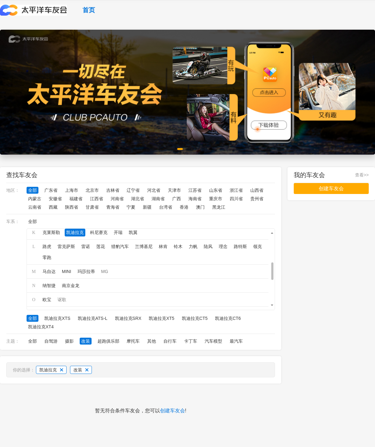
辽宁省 (133, 190)
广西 (176, 198)
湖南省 (158, 198)
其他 (151, 341)
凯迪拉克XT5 (161, 318)
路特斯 (240, 246)
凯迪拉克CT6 (228, 318)
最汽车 (236, 341)
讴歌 (62, 299)
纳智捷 (49, 285)
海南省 (195, 198)
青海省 (112, 207)
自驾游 (51, 341)
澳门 (200, 207)
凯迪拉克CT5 (195, 318)
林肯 (163, 246)
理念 (223, 246)
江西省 (96, 198)
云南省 (34, 207)
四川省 (236, 198)
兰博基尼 (143, 246)
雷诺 (85, 246)
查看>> (362, 174)
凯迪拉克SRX (128, 318)
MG (104, 271)
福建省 (75, 198)
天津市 (174, 190)
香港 (184, 207)
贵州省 (256, 198)
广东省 (51, 190)
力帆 (193, 246)
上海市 (71, 190)
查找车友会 (22, 174)
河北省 (153, 190)
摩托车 (133, 341)
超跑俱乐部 (108, 341)
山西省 (256, 190)
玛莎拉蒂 (86, 271)
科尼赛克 (99, 232)
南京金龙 (70, 285)
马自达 (49, 271)
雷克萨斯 (66, 246)
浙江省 (236, 190)
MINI (66, 271)
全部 (32, 190)
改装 (85, 341)
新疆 (147, 207)
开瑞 (118, 232)
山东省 (215, 190)
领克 (257, 246)
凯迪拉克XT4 (41, 326)
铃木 (178, 246)
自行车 (170, 341)
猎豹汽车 (120, 246)
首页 (88, 10)
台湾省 (165, 207)
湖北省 (137, 198)
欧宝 (46, 299)
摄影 (69, 341)
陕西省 (71, 207)
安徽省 (55, 198)
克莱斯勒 (51, 232)
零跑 (46, 257)
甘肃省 (92, 207)
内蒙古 (34, 198)
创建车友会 (172, 410)
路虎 (46, 246)
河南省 (117, 198)
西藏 (53, 207)
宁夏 (131, 207)
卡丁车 (190, 341)
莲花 (100, 246)
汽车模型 (213, 341)
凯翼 (133, 232)
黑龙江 (218, 207)
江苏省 (195, 190)
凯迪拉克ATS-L (93, 318)
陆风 (208, 246)
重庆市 (215, 198)
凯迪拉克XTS (57, 318)
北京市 (92, 190)
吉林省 (112, 190)
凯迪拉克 (75, 232)
